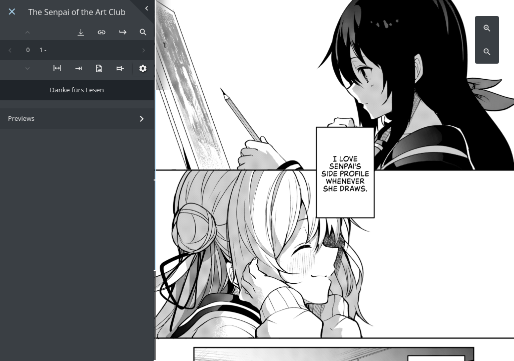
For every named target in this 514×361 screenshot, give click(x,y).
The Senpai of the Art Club (76, 12)
